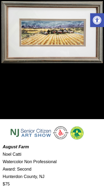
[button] (97, 20)
